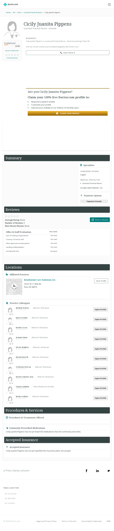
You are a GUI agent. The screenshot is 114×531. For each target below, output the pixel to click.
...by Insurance (9, 494)
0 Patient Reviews (12, 58)
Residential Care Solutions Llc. (40, 280)
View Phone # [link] (67, 53)
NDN (109, 521)
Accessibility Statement (92, 521)
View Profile (101, 281)
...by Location (9, 503)
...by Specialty (9, 498)
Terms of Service (69, 521)
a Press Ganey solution (16, 470)
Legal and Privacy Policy (46, 521)
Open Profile (100, 309)
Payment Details (94, 201)
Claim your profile (67, 113)
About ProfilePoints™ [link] (12, 51)
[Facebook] (86, 471)
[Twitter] (108, 471)
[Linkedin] (97, 471)
